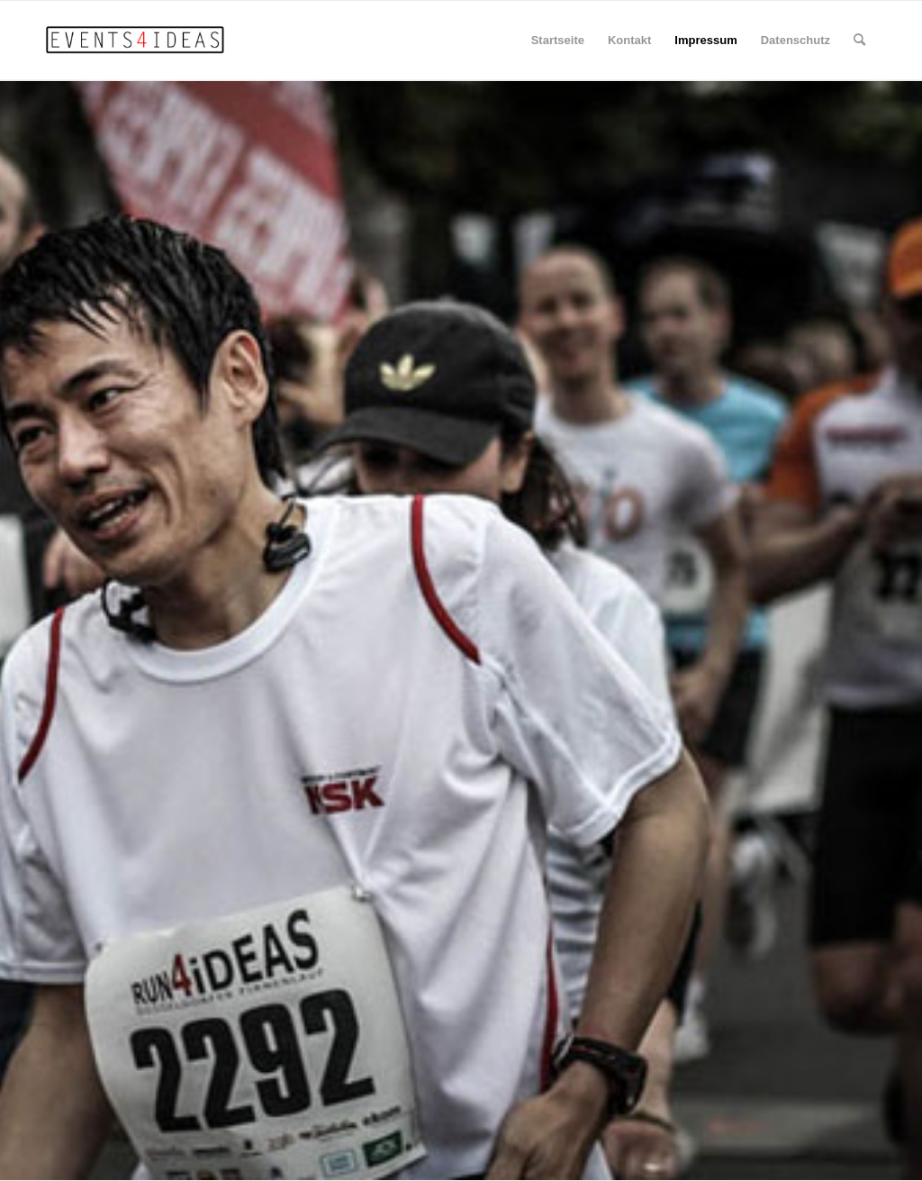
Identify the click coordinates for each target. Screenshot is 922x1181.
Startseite (557, 40)
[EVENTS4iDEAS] (137, 40)
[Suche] (859, 40)
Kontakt (629, 40)
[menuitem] (859, 40)
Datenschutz (795, 40)
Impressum (705, 40)
